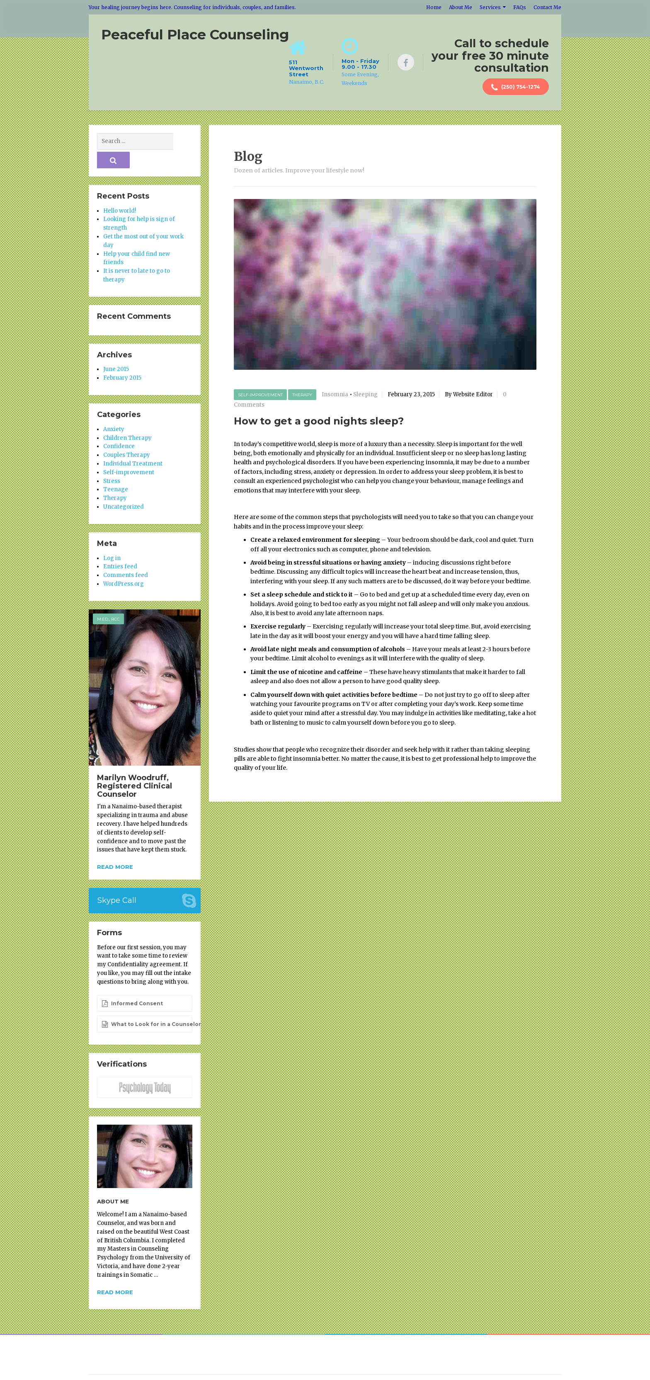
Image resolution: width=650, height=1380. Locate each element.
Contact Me (547, 7)
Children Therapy (127, 418)
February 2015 (122, 358)
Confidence (119, 427)
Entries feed (120, 547)
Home (433, 7)
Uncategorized (123, 487)
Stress (111, 461)
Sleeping (365, 394)
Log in (112, 538)
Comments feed (125, 555)
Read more (115, 847)
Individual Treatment (132, 444)
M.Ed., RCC (108, 599)
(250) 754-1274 (515, 87)
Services (490, 7)
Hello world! (119, 191)
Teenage (115, 470)
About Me (460, 7)
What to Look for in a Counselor (147, 1005)
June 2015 (116, 350)
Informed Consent (132, 984)
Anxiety (113, 409)
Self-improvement (260, 394)
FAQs (519, 7)
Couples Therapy (126, 435)
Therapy (302, 394)
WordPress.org (123, 564)
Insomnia (335, 394)
